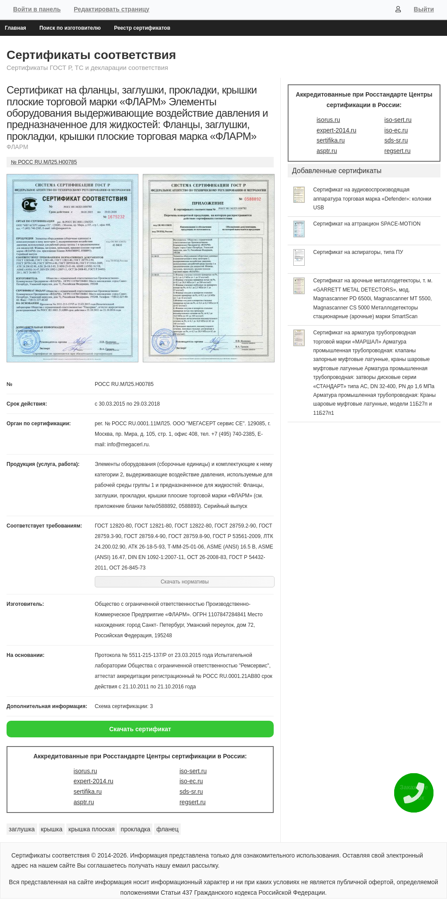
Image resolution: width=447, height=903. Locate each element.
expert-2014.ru (93, 781)
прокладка (136, 829)
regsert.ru (192, 802)
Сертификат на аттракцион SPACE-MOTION (367, 224)
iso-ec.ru (191, 781)
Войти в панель (37, 9)
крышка (51, 829)
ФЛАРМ (17, 146)
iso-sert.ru (192, 771)
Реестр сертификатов (142, 28)
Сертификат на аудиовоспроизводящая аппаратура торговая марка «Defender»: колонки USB (372, 199)
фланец (167, 829)
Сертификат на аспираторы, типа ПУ (358, 252)
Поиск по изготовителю (70, 28)
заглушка (22, 829)
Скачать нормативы (185, 582)
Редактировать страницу (111, 9)
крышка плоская (92, 829)
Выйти (424, 9)
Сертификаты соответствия (91, 55)
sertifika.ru (88, 791)
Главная (15, 28)
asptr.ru (84, 802)
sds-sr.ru (191, 791)
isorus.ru (85, 771)
